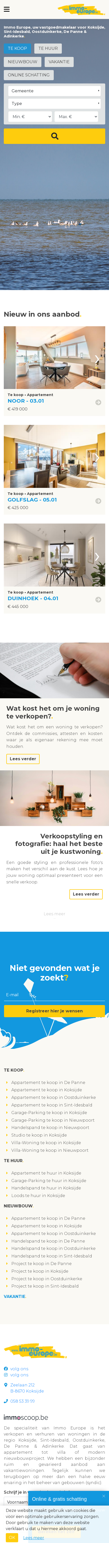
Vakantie (59, 61)
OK (12, 1537)
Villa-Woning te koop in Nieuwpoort (50, 1150)
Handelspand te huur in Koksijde (46, 1188)
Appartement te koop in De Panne (48, 1082)
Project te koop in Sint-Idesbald (45, 1286)
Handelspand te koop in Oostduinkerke (53, 1248)
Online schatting (29, 75)
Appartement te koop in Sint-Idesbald (51, 1105)
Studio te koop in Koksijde (39, 1135)
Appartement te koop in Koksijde (46, 1090)
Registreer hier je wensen (54, 1011)
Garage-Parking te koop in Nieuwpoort (53, 1120)
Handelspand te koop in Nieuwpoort (50, 1127)
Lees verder (23, 758)
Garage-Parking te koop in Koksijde (49, 1112)
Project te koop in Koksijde (39, 1271)
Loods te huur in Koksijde (38, 1195)
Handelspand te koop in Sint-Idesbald (51, 1256)
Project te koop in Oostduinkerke (46, 1278)
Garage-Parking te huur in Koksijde (48, 1180)
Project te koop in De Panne (41, 1263)
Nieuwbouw (22, 61)
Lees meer (54, 913)
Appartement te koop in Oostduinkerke (53, 1097)
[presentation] (97, 357)
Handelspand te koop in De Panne (48, 1241)
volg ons (16, 1368)
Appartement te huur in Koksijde (46, 1173)
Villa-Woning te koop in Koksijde (46, 1142)
